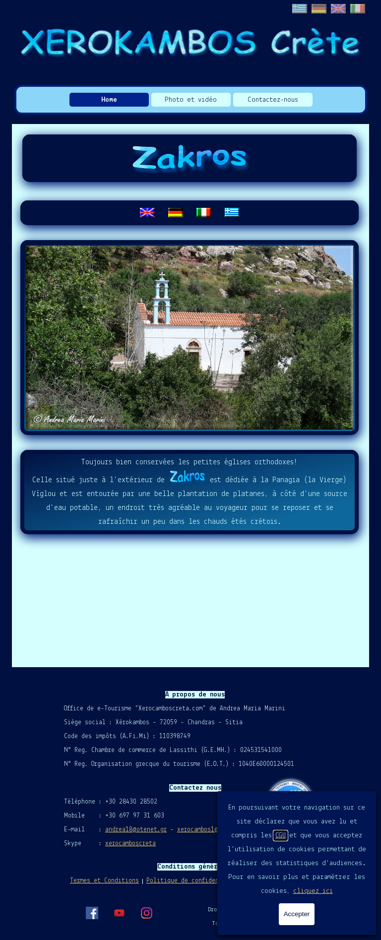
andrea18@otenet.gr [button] (136, 829)
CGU (280, 835)
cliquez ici (313, 891)
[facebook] (91, 912)
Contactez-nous (273, 100)
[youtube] (119, 912)
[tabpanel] (189, 213)
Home (109, 100)
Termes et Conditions (104, 880)
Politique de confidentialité (194, 880)
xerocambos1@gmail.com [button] (213, 829)
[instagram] (146, 912)
